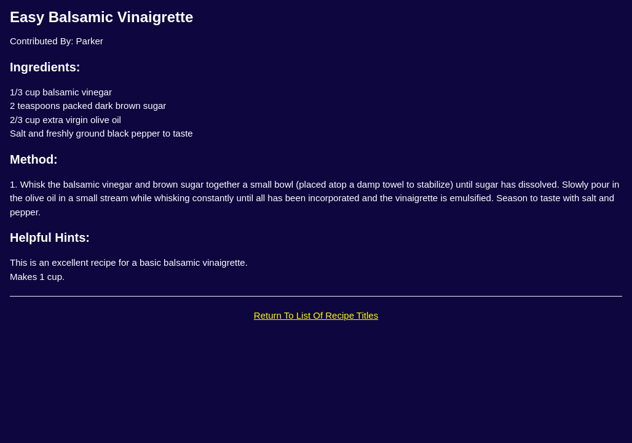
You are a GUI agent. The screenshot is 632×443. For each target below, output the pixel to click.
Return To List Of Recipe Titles (316, 315)
